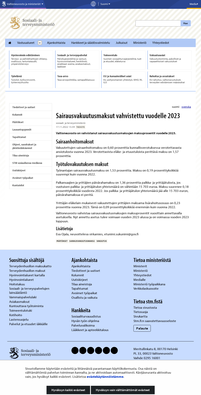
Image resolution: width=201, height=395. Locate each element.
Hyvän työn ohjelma (85, 321)
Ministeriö (139, 43)
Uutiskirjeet (19, 170)
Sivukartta (140, 316)
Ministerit (140, 266)
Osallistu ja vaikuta (84, 297)
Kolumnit (17, 114)
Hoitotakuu (17, 284)
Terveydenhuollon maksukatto (30, 266)
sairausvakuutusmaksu (82, 241)
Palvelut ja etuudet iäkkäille (28, 324)
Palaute (142, 328)
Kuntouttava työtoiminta (26, 306)
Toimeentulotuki (21, 310)
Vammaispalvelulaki (23, 297)
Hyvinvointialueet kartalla (27, 275)
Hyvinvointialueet (22, 279)
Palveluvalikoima (83, 325)
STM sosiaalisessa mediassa (27, 163)
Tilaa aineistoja (20, 155)
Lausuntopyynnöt (21, 129)
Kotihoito (15, 315)
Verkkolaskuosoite (146, 288)
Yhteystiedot (160, 43)
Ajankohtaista (56, 43)
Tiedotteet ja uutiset (23, 107)
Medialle (139, 279)
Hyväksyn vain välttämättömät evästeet (123, 390)
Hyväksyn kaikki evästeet (68, 390)
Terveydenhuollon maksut (27, 270)
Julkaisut (121, 43)
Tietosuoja (140, 312)
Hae (185, 23)
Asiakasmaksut (19, 301)
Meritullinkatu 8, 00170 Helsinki (155, 349)
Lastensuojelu (19, 319)
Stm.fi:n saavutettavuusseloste (154, 321)
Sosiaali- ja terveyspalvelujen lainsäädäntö (29, 290)
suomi (176, 107)
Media (194, 4)
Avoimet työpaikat (22, 178)
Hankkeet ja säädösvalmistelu (90, 43)
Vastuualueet (25, 43)
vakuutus (102, 241)
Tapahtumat (19, 137)
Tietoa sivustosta (145, 307)
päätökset (62, 241)
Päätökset (18, 122)
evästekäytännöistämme (105, 376)
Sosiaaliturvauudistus (86, 316)
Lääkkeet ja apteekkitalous (90, 330)
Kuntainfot (18, 185)
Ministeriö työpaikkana (149, 284)
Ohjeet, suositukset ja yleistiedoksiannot (24, 146)
